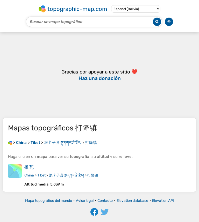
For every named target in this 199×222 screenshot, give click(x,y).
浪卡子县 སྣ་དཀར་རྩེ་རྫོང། (66, 175)
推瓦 (29, 167)
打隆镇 (92, 175)
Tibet (41, 175)
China (29, 175)
